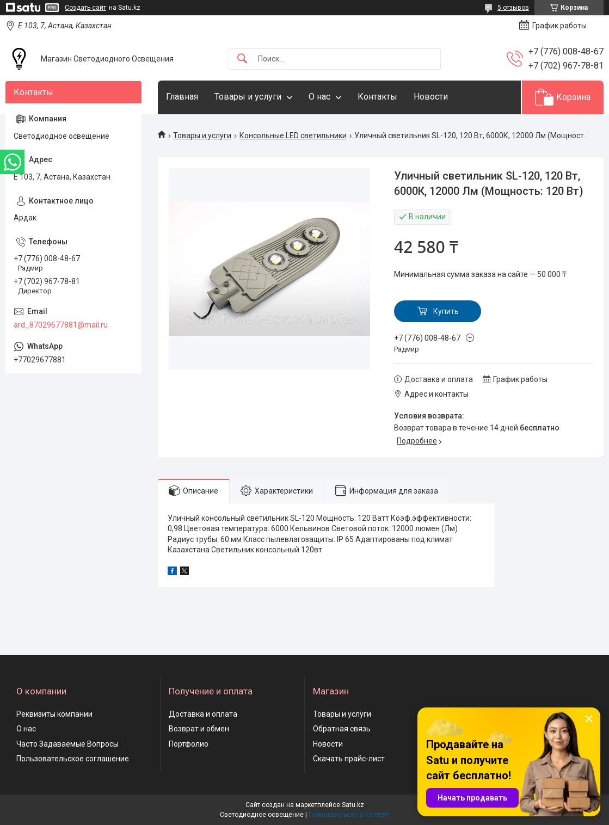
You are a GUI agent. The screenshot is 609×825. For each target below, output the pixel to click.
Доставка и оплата (203, 714)
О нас (319, 96)
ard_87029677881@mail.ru (61, 325)
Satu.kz (353, 805)
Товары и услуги (247, 96)
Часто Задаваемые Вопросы (67, 744)
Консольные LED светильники (293, 135)
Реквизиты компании (54, 714)
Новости (431, 96)
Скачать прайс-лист (349, 758)
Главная (182, 96)
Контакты (377, 96)
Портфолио (188, 744)
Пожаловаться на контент (349, 814)
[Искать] (242, 59)
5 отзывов (513, 7)
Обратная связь (342, 728)
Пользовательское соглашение (72, 758)
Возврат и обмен (199, 728)
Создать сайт (85, 7)
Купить (446, 311)
